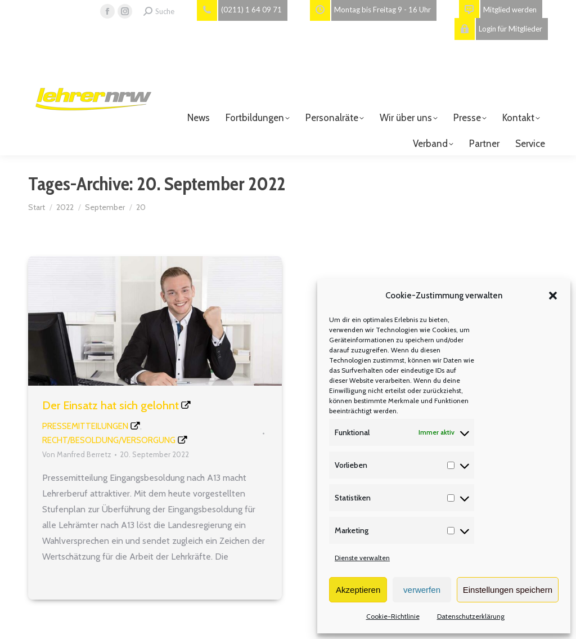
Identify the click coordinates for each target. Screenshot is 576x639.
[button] (553, 295)
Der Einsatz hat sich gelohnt (110, 405)
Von (76, 454)
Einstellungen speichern (507, 590)
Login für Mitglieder (498, 29)
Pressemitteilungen (85, 426)
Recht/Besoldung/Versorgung (109, 440)
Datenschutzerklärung (471, 616)
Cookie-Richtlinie (393, 616)
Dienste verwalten (362, 557)
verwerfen (421, 590)
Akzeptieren (358, 590)
